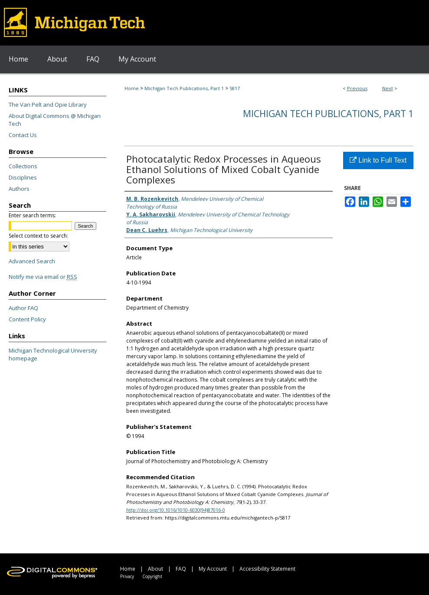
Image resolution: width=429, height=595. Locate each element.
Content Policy (27, 319)
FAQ (181, 568)
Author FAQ (23, 308)
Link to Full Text (378, 160)
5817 (234, 88)
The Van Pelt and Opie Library (48, 104)
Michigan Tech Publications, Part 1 (184, 88)
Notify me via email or (43, 277)
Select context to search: (38, 235)
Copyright (152, 576)
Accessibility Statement (267, 568)
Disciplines (23, 177)
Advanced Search (32, 261)
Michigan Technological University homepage (53, 354)
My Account (213, 568)
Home (131, 88)
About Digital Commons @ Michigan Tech (55, 120)
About (155, 568)
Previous (357, 88)
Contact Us (23, 135)
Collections (23, 166)
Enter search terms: (32, 215)
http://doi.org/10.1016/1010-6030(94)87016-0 (175, 510)
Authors (19, 189)
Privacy (127, 576)
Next (387, 88)
